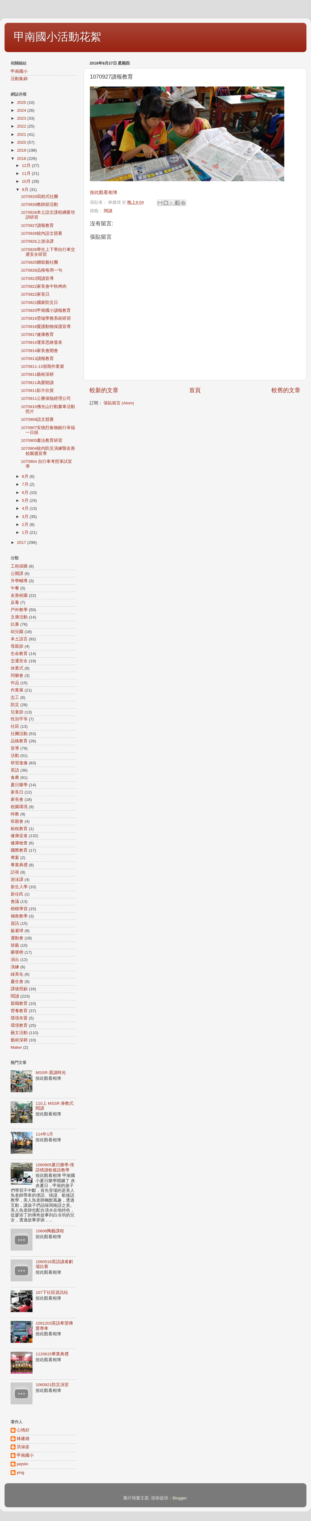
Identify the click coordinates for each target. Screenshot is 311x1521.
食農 (15, 777)
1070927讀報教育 (37, 225)
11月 (27, 173)
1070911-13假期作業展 (42, 366)
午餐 (15, 588)
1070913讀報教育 (37, 358)
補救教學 (19, 916)
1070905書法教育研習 (42, 440)
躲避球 (17, 930)
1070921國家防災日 (39, 302)
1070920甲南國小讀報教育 (46, 310)
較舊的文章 (286, 390)
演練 (15, 967)
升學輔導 (19, 581)
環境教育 (19, 1025)
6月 (25, 492)
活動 (15, 755)
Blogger (179, 1498)
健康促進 (19, 835)
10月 (27, 181)
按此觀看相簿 (103, 192)
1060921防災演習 (52, 1384)
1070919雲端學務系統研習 (46, 318)
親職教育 (19, 1003)
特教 (15, 814)
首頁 (195, 390)
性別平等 (19, 719)
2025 (22, 102)
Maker (16, 1047)
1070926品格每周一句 (42, 270)
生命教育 (19, 653)
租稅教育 (19, 828)
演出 (15, 959)
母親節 (17, 646)
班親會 (17, 821)
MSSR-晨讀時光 (51, 1072)
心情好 (23, 1430)
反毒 (15, 602)
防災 (15, 704)
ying (20, 1472)
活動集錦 (19, 78)
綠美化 (17, 974)
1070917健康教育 (37, 334)
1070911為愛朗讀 (37, 382)
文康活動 (19, 617)
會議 (15, 901)
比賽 (15, 624)
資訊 (15, 923)
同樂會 (17, 675)
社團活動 (19, 733)
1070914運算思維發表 (42, 342)
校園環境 (19, 807)
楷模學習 (19, 909)
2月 (25, 524)
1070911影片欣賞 (37, 390)
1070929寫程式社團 (39, 196)
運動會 (17, 938)
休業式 (17, 668)
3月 (25, 516)
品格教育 (19, 741)
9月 (25, 189)
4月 (25, 508)
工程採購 (19, 566)
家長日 (17, 792)
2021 (22, 134)
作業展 (17, 690)
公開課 (17, 573)
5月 (25, 500)
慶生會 (17, 981)
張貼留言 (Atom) (119, 403)
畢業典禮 (19, 865)
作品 (15, 683)
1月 (25, 532)
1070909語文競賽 (37, 419)
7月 (25, 484)
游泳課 (17, 879)
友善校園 (19, 595)
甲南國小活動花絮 (57, 36)
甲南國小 (19, 71)
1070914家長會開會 (39, 350)
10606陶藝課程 (50, 1231)
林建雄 (23, 1438)
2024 (22, 110)
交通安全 (19, 661)
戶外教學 (19, 609)
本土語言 (19, 639)
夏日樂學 (19, 785)
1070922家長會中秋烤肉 (44, 286)
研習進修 (19, 763)
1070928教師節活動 (39, 204)
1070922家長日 (35, 294)
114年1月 (44, 1134)
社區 (15, 726)
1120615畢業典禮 (52, 1354)
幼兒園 (17, 631)
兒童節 (17, 712)
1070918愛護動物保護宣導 (46, 326)
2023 (22, 118)
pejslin (22, 1464)
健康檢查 (19, 843)
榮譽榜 (17, 952)
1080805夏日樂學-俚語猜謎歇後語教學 (55, 1167)
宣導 (15, 748)
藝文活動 (19, 1032)
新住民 (17, 894)
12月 (27, 165)
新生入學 (19, 887)
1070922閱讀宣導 (37, 278)
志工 (15, 697)
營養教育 (19, 1011)
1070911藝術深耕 (37, 374)
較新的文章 (104, 390)
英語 (15, 770)
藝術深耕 (19, 1040)
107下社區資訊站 (52, 1292)
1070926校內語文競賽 (42, 233)
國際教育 (19, 850)
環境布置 (19, 1018)
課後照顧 (19, 989)
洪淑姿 (23, 1447)
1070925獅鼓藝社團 (39, 262)
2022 (22, 126)
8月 (25, 476)
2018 (22, 158)
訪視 (15, 872)
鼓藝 (15, 945)
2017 (22, 542)
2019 (22, 150)
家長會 (17, 799)
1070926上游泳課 (37, 241)
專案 (15, 857)
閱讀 (108, 211)
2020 (22, 142)
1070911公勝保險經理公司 (46, 398)
